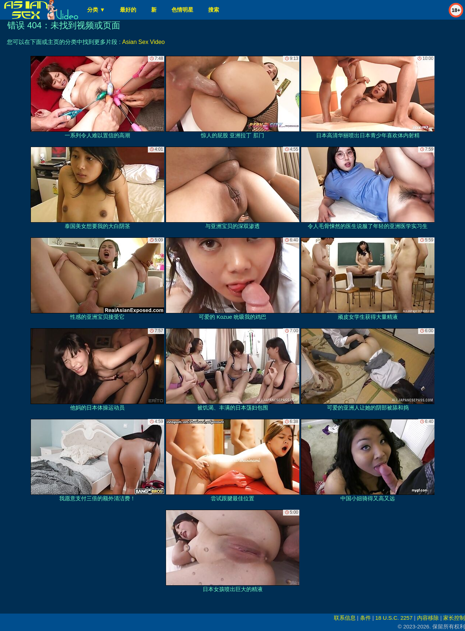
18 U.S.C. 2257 (394, 618)
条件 (365, 618)
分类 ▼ (96, 10)
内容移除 (428, 618)
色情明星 (182, 10)
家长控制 (454, 618)
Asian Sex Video (143, 42)
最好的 (128, 10)
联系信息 (345, 618)
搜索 (213, 10)
